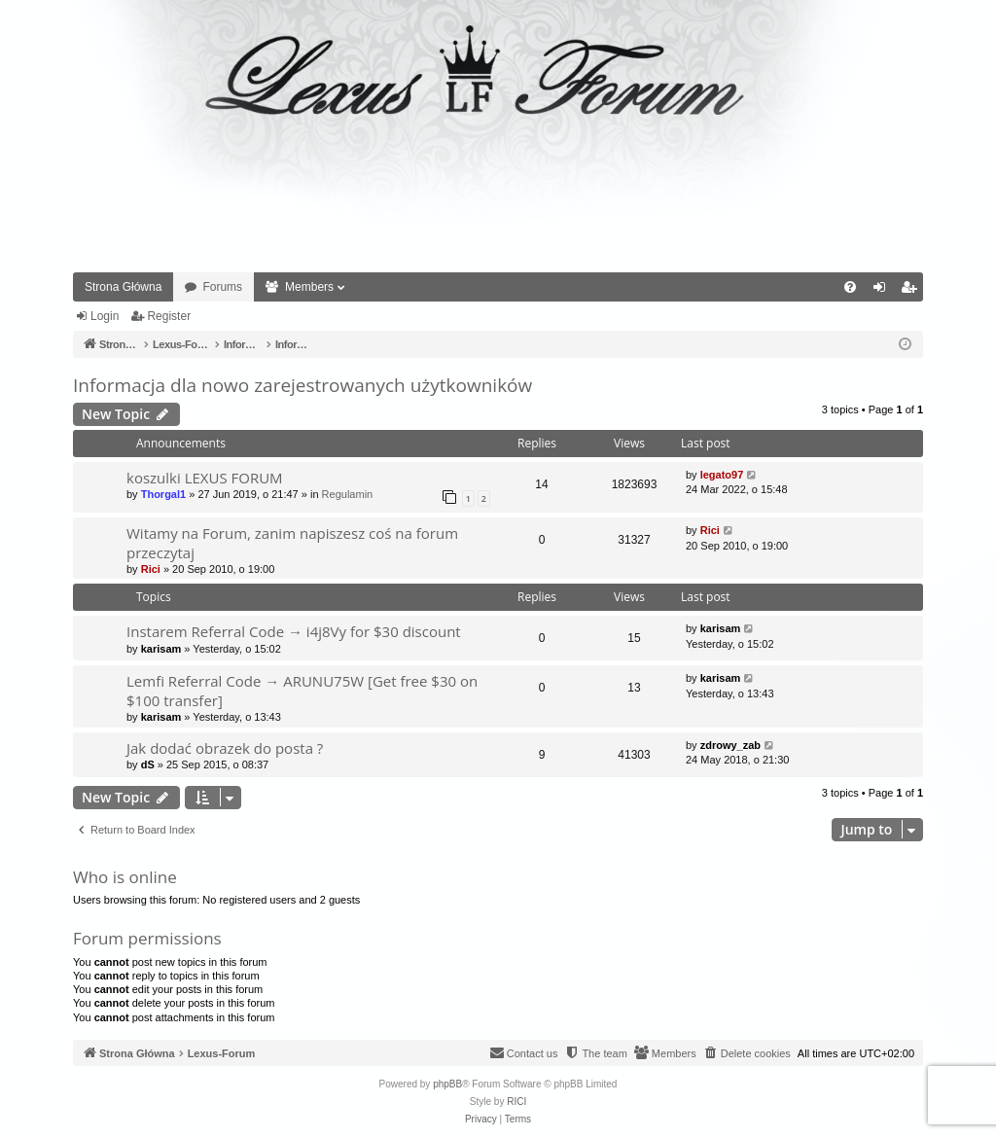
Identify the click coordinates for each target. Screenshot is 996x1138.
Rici (150, 569)
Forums (222, 287)
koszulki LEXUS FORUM (204, 477)
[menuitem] (850, 287)
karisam (161, 649)
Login (104, 316)
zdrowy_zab (730, 745)
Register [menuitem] (913, 291)
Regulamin (348, 494)
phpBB (447, 1084)
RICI (516, 1101)
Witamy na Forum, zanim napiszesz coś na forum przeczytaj (292, 542)
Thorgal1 (163, 494)
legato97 (722, 474)
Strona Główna (123, 287)
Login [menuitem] (883, 291)
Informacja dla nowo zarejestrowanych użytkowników (302, 385)
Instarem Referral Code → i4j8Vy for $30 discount (293, 631)
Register (169, 316)
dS (148, 764)
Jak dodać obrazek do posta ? (224, 748)
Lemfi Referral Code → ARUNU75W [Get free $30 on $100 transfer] (302, 690)
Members (309, 287)
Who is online (125, 877)
